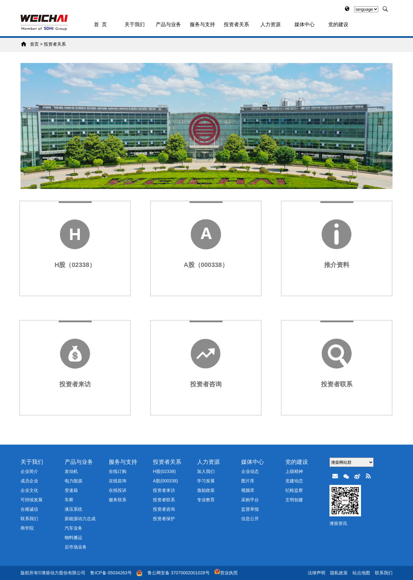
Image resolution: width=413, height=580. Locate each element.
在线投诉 (117, 490)
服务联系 (117, 499)
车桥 (69, 499)
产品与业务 (168, 24)
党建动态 (294, 480)
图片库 (247, 480)
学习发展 (206, 480)
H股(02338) (164, 471)
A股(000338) (165, 480)
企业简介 (29, 471)
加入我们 (206, 471)
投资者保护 (164, 518)
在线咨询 (117, 480)
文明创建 (294, 499)
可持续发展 (31, 499)
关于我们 (135, 24)
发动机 (71, 471)
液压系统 (73, 509)
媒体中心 (304, 24)
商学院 (27, 528)
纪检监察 (294, 490)
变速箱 (71, 490)
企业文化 (29, 490)
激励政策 (206, 490)
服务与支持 (202, 24)
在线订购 (117, 471)
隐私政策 (339, 572)
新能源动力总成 (80, 518)
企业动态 (250, 471)
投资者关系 (236, 24)
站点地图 (361, 572)
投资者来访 (164, 490)
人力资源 (270, 24)
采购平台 (250, 499)
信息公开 (250, 518)
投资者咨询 (164, 509)
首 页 (100, 24)
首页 (34, 44)
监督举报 (250, 509)
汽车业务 (73, 528)
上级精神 (294, 471)
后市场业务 (76, 546)
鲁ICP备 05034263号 (111, 572)
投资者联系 (164, 499)
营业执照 (226, 572)
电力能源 (73, 480)
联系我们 (29, 518)
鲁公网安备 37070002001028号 (179, 572)
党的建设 (338, 24)
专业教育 (206, 499)
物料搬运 (73, 537)
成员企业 (29, 480)
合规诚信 (29, 509)
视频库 (247, 490)
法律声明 (316, 572)
